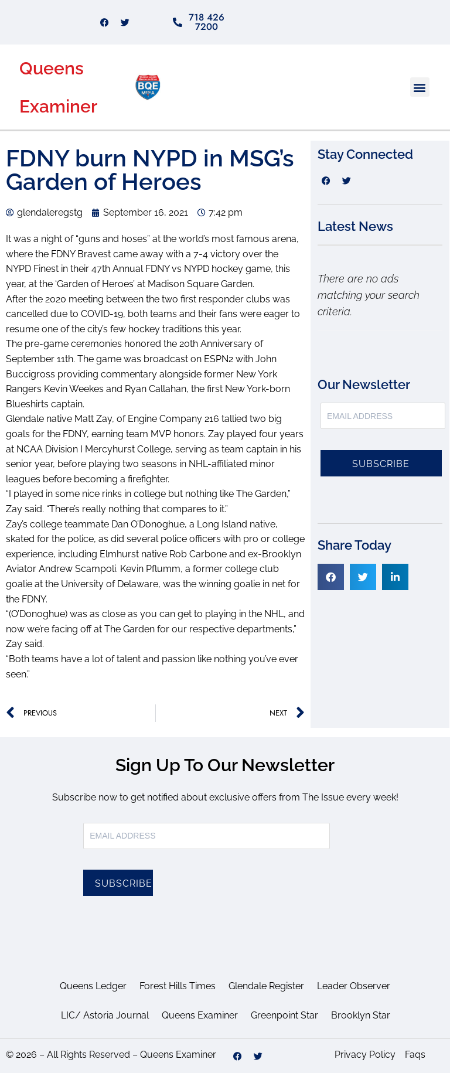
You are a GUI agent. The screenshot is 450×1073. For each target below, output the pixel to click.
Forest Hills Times (177, 986)
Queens (51, 68)
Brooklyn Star (360, 1015)
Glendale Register (266, 986)
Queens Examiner (200, 1015)
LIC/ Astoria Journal (105, 1015)
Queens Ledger (93, 986)
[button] (419, 87)
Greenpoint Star (284, 1015)
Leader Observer (353, 986)
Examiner (58, 106)
